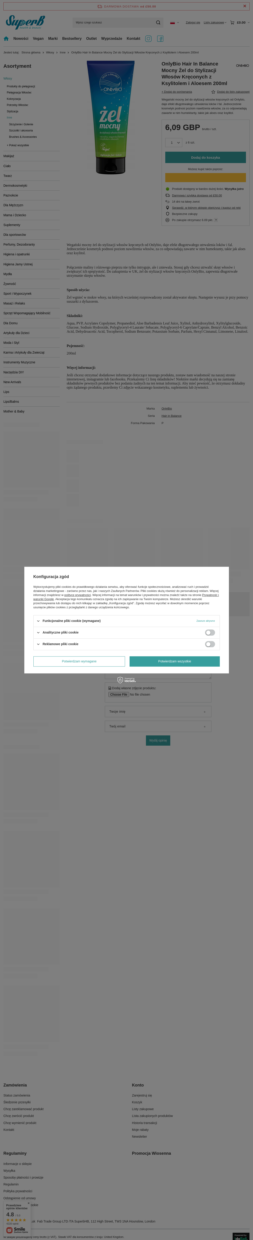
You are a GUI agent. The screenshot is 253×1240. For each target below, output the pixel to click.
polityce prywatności (77, 595)
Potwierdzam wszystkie (174, 661)
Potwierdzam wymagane (79, 661)
